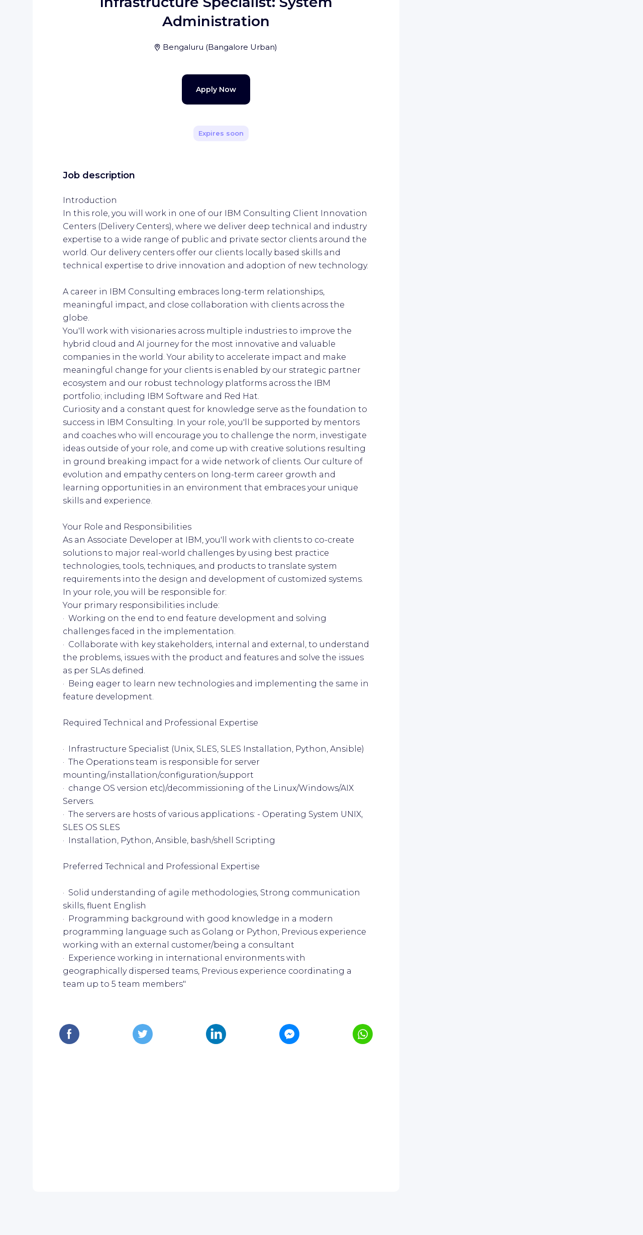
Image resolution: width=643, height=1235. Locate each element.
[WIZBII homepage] (49, 21)
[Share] (362, 142)
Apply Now (198, 296)
